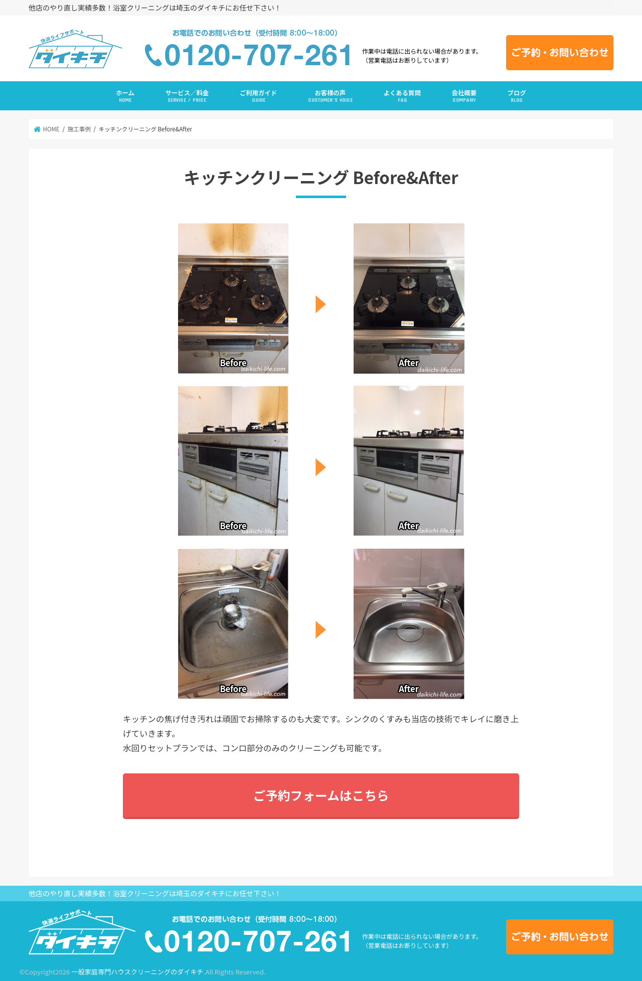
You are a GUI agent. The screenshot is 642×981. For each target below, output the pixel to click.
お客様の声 (330, 96)
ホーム (125, 96)
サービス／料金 (187, 96)
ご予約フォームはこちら (321, 795)
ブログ (517, 96)
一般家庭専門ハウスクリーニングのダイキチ (137, 971)
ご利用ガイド (258, 96)
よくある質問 (402, 96)
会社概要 (464, 96)
